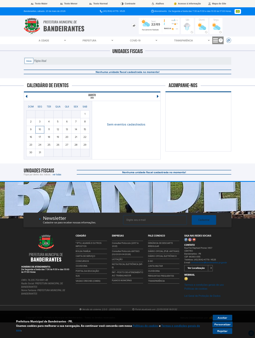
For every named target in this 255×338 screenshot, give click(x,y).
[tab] (134, 26)
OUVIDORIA (81, 266)
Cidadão (154, 40)
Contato (117, 40)
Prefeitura (52, 40)
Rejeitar (222, 331)
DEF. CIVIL (186, 40)
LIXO (216, 40)
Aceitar (222, 317)
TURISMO (170, 40)
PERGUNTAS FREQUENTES (161, 276)
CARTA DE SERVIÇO (85, 256)
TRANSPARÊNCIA (94, 40)
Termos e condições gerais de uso (204, 284)
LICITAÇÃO (117, 259)
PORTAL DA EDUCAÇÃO (87, 271)
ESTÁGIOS (202, 40)
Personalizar (222, 324)
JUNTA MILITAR (155, 266)
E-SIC (150, 261)
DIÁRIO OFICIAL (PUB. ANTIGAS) (163, 251)
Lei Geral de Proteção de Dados (202, 295)
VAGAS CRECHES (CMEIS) (88, 281)
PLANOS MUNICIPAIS (122, 281)
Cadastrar (204, 219)
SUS (78, 276)
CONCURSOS (82, 261)
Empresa (136, 40)
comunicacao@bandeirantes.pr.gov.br (209, 263)
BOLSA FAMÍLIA (83, 251)
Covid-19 (72, 40)
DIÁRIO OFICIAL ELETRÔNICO (162, 256)
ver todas (57, 174)
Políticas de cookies (195, 288)
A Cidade (33, 40)
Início (29, 61)
